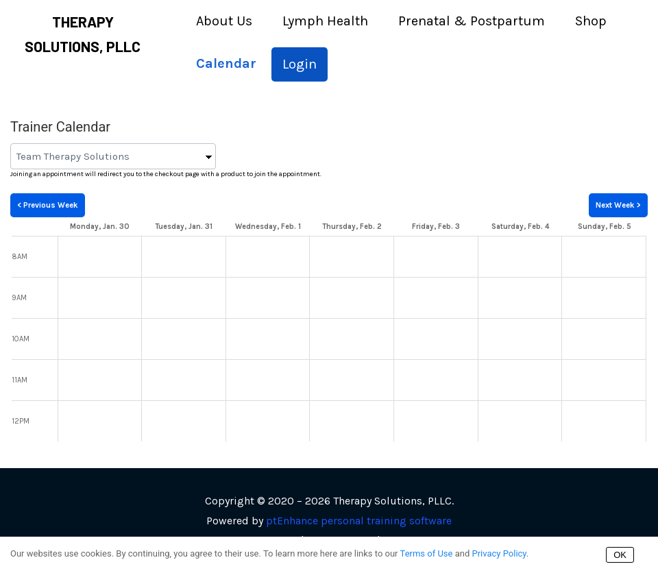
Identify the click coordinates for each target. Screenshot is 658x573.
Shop (591, 21)
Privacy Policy (499, 553)
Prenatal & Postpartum (471, 21)
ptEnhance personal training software (359, 520)
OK (619, 555)
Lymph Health (325, 21)
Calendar (226, 63)
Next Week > (618, 205)
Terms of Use (426, 553)
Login (299, 64)
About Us (224, 21)
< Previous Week (47, 205)
